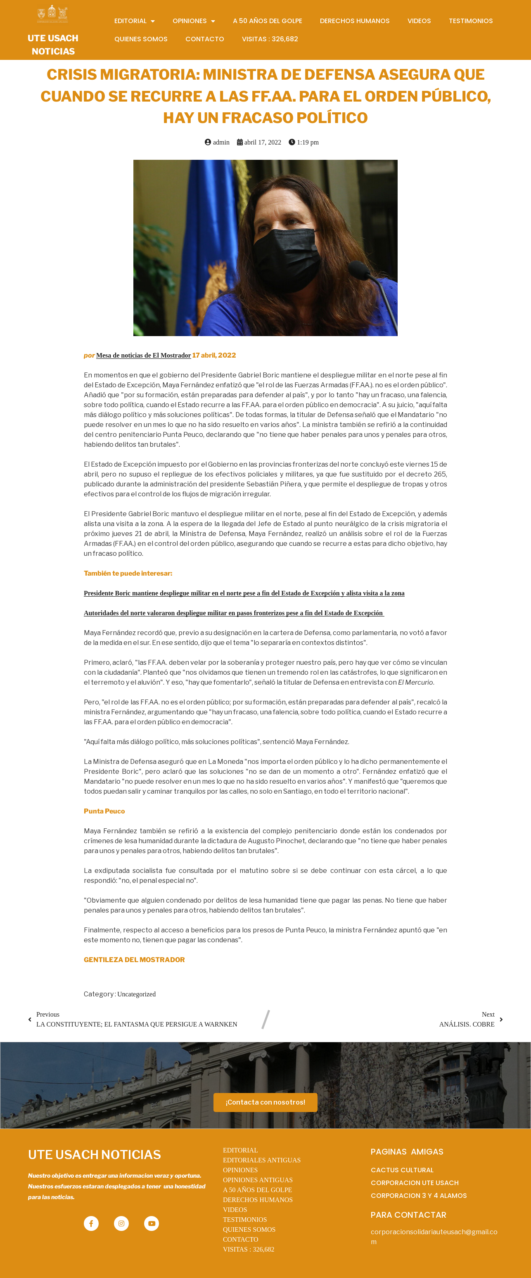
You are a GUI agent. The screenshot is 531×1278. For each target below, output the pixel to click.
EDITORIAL (240, 1150)
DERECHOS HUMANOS (258, 1199)
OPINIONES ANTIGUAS (258, 1179)
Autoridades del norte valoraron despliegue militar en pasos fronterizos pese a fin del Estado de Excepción (234, 612)
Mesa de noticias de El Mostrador (143, 355)
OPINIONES (240, 1170)
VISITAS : (249, 1249)
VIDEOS (235, 1209)
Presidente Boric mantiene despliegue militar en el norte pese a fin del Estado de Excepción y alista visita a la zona (244, 593)
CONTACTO (240, 1239)
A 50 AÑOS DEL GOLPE (257, 1189)
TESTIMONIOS (245, 1219)
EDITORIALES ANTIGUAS (262, 1160)
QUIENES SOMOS (249, 1229)
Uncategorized (136, 994)
